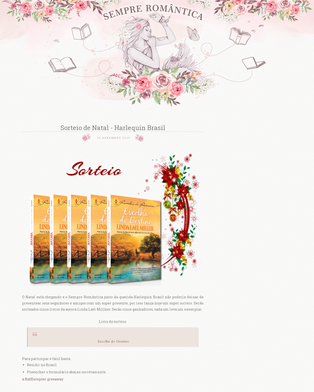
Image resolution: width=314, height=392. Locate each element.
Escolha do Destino (113, 341)
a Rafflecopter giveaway (42, 379)
